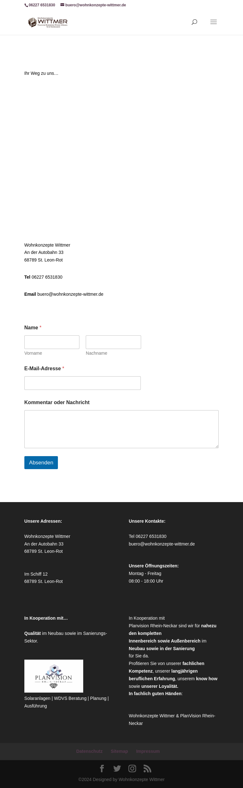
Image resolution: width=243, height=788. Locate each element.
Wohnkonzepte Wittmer (152, 715)
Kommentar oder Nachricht (57, 402)
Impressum (148, 751)
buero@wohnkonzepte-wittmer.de (70, 294)
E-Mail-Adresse (44, 368)
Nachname (96, 353)
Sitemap (119, 751)
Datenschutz (89, 751)
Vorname (33, 353)
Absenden (41, 463)
